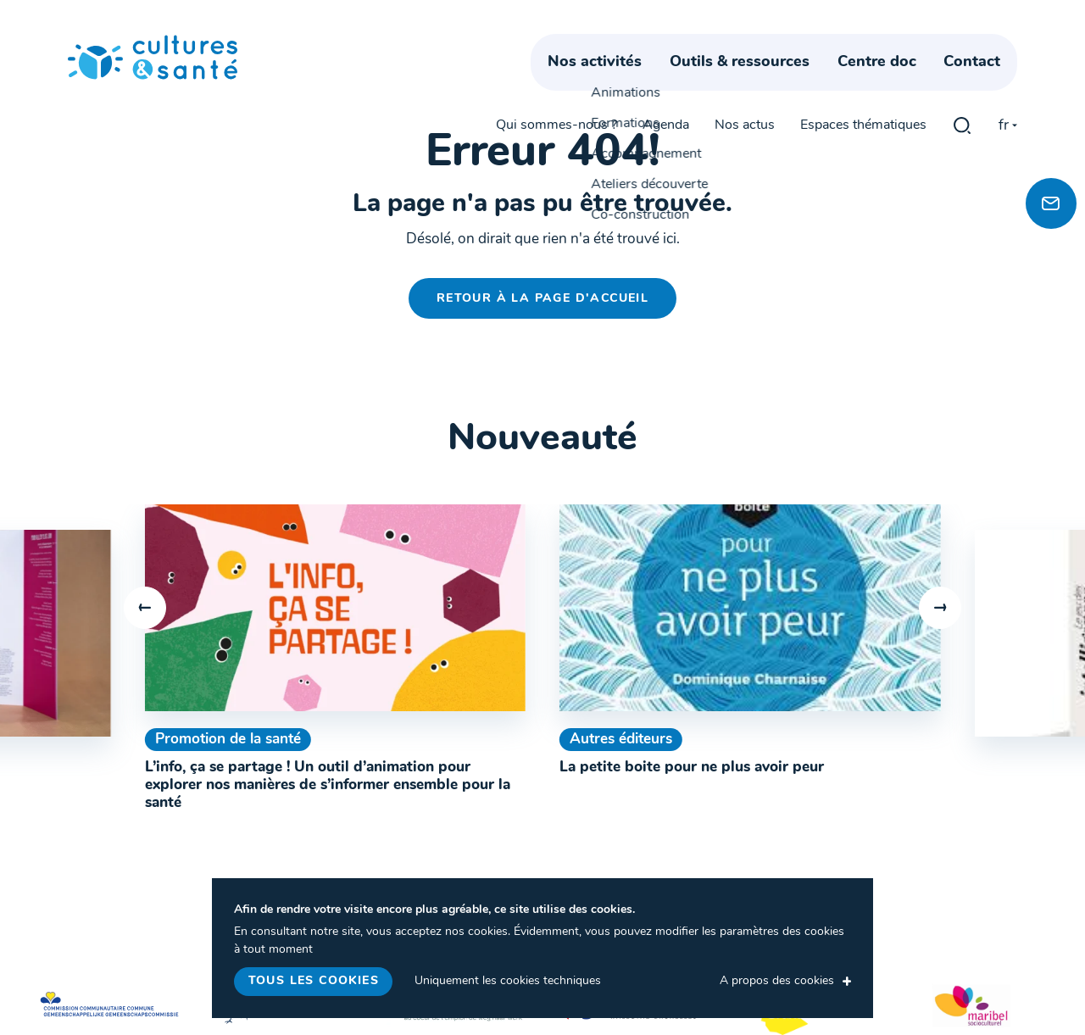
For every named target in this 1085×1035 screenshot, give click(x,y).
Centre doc (893, 83)
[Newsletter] (1051, 203)
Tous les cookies (313, 981)
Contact (988, 83)
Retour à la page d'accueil (542, 298)
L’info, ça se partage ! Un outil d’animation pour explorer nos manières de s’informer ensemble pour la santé (327, 785)
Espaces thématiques (863, 44)
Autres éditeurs (621, 739)
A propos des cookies (777, 981)
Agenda (666, 44)
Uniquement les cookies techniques (508, 981)
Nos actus (745, 44)
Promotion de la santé (228, 739)
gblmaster (962, 44)
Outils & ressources (756, 83)
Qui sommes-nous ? (556, 44)
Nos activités (612, 83)
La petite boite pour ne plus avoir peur (691, 767)
